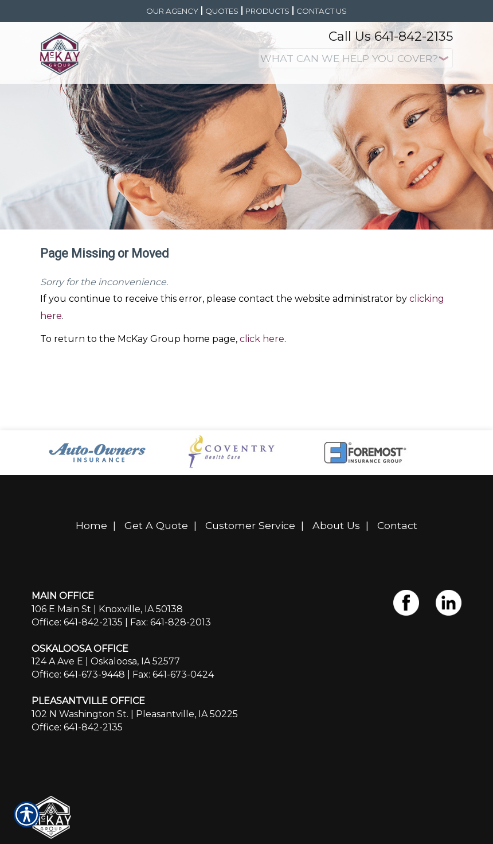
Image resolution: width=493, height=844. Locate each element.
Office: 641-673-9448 (78, 674)
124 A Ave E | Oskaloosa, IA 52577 (106, 661)
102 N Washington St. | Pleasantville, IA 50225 (135, 714)
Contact (397, 525)
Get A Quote (156, 525)
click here (262, 338)
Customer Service (250, 525)
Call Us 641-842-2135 (390, 36)
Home (91, 525)
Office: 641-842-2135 (77, 622)
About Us (336, 525)
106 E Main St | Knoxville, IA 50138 (107, 609)
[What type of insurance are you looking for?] (355, 58)
